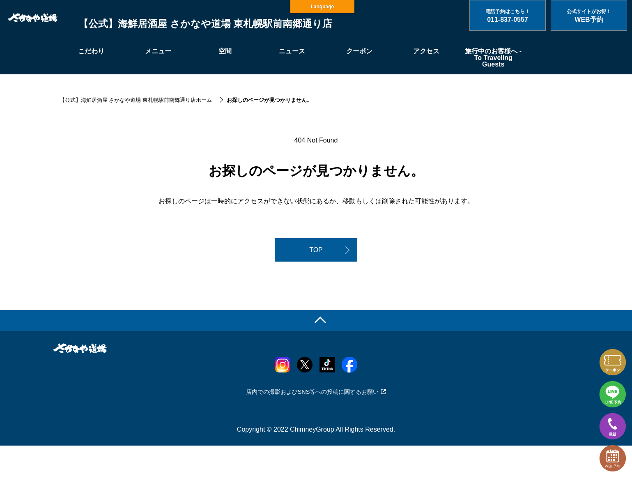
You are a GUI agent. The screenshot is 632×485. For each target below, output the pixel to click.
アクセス (426, 51)
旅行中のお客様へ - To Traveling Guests (493, 58)
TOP (316, 249)
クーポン (359, 51)
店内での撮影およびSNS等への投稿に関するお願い (316, 391)
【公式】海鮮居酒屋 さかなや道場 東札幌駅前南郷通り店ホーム (136, 100)
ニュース (292, 51)
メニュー (158, 51)
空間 (225, 51)
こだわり (91, 51)
